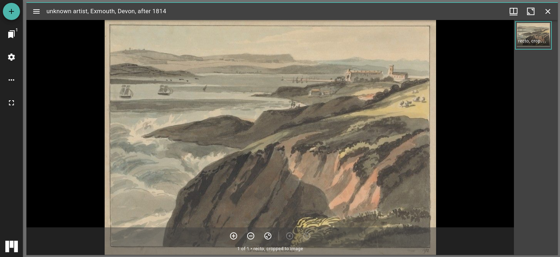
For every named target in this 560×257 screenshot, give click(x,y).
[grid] (536, 137)
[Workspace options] (11, 80)
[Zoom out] (250, 236)
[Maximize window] (530, 11)
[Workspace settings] (11, 57)
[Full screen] (11, 102)
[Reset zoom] (267, 236)
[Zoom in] (233, 236)
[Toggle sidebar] (36, 11)
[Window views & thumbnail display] (513, 11)
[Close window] (547, 11)
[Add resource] (11, 11)
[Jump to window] (11, 34)
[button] (533, 35)
